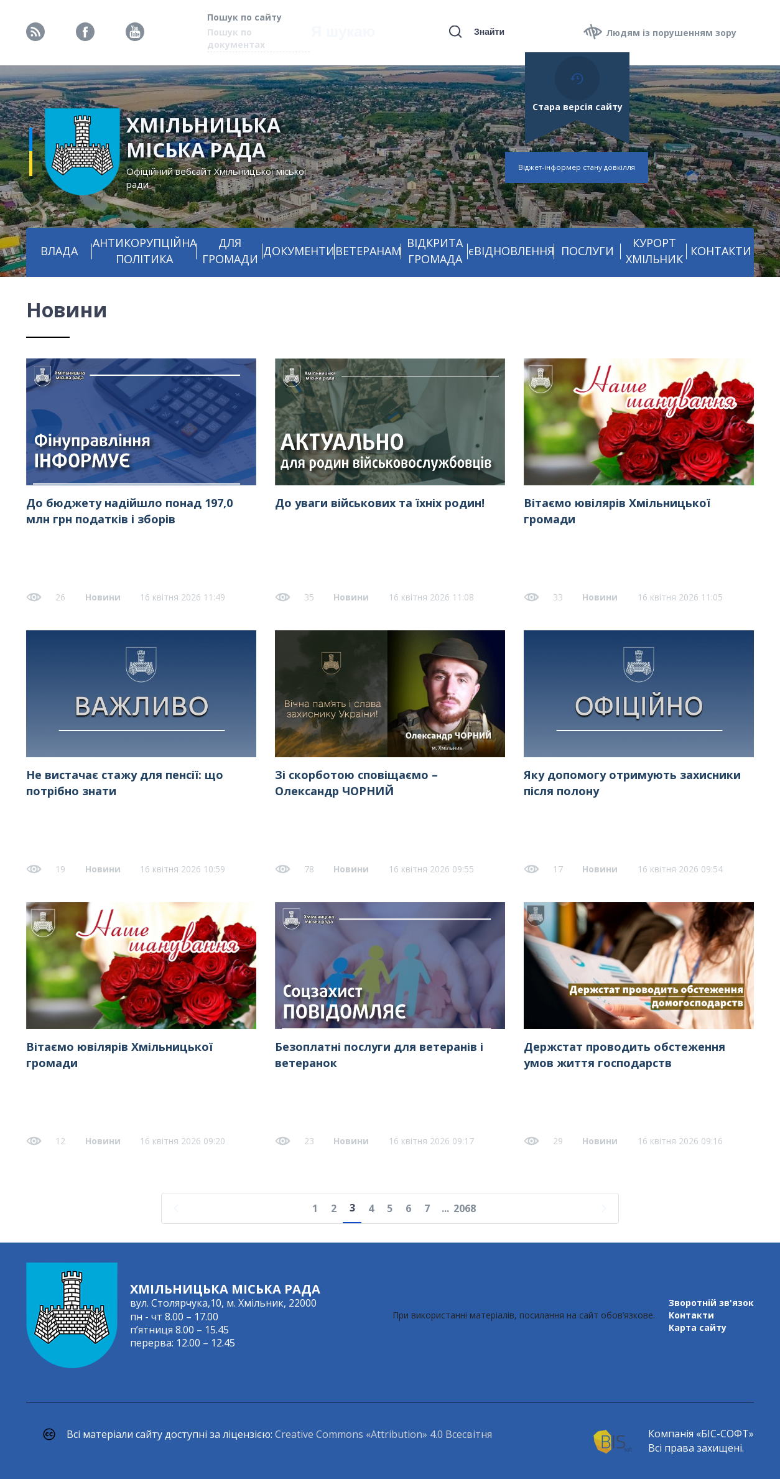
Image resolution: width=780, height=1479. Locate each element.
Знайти (489, 32)
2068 (465, 1208)
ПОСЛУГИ (587, 250)
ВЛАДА (59, 250)
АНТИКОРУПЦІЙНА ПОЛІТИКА (145, 250)
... (445, 1208)
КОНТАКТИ (720, 250)
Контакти (691, 1315)
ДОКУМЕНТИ (299, 250)
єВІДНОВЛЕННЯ (511, 250)
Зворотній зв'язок (711, 1303)
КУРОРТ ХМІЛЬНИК (654, 250)
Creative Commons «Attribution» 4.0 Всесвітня (383, 1434)
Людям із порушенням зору (671, 33)
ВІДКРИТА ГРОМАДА (435, 250)
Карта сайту (698, 1327)
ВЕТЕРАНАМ (368, 250)
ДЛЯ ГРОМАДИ (230, 250)
